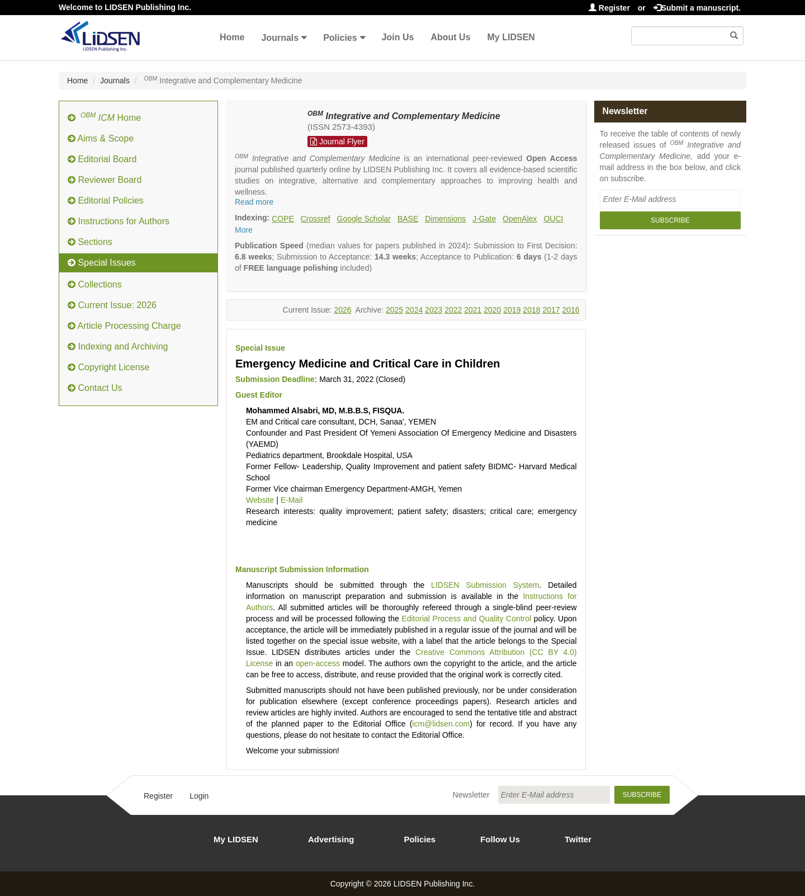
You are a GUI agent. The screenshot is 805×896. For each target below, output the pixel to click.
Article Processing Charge (124, 326)
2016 (570, 309)
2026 (342, 309)
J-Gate (484, 218)
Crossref (315, 218)
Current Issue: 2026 (112, 305)
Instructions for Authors (118, 221)
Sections (90, 242)
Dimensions (445, 218)
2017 (551, 309)
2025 (394, 309)
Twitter (578, 839)
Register (609, 7)
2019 (511, 309)
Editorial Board (102, 159)
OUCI (553, 218)
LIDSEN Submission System (485, 585)
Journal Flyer (337, 141)
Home (232, 37)
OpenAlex (520, 218)
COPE (283, 218)
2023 (433, 309)
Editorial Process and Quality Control (466, 618)
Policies (340, 38)
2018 (531, 309)
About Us (450, 37)
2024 (414, 309)
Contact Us (95, 388)
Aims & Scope (101, 138)
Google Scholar (364, 218)
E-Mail (292, 500)
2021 (472, 309)
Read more (254, 201)
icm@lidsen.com (441, 723)
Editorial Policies (106, 200)
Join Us (398, 37)
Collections (95, 284)
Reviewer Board (104, 180)
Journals (280, 38)
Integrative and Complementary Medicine (403, 116)
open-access (318, 663)
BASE (407, 218)
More (244, 229)
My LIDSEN (511, 37)
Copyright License (109, 367)
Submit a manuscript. (697, 7)
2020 (492, 309)
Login (199, 795)
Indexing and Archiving (118, 346)
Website (260, 500)
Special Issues (102, 262)
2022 (453, 309)
